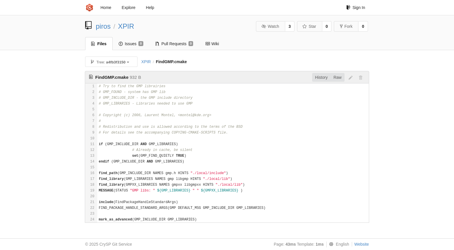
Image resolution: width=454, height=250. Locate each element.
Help (150, 7)
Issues (131, 43)
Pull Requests (174, 43)
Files (99, 43)
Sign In (355, 7)
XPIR (126, 26)
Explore (128, 7)
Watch (270, 26)
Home (105, 7)
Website (361, 244)
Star (309, 26)
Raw (338, 77)
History (321, 77)
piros (103, 26)
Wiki (212, 43)
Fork (346, 26)
